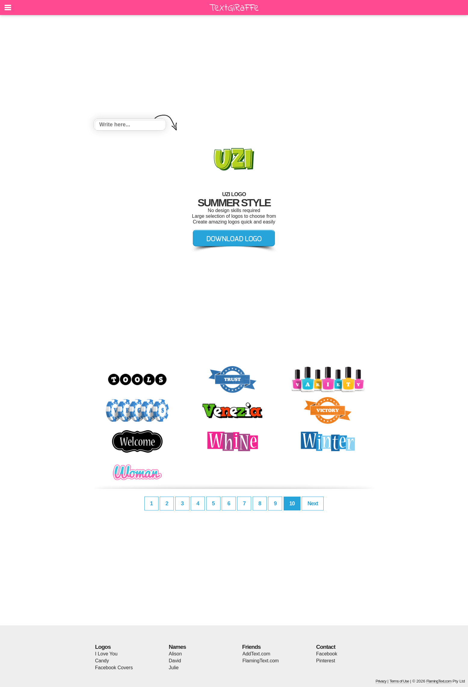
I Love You (106, 653)
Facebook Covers (114, 667)
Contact (325, 647)
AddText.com (256, 653)
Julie (174, 667)
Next (312, 504)
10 (292, 504)
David (175, 660)
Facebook (326, 653)
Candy (102, 660)
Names (177, 647)
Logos (103, 647)
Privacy (381, 681)
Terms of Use (399, 681)
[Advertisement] (234, 68)
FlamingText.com (260, 660)
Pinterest (325, 660)
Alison (175, 653)
